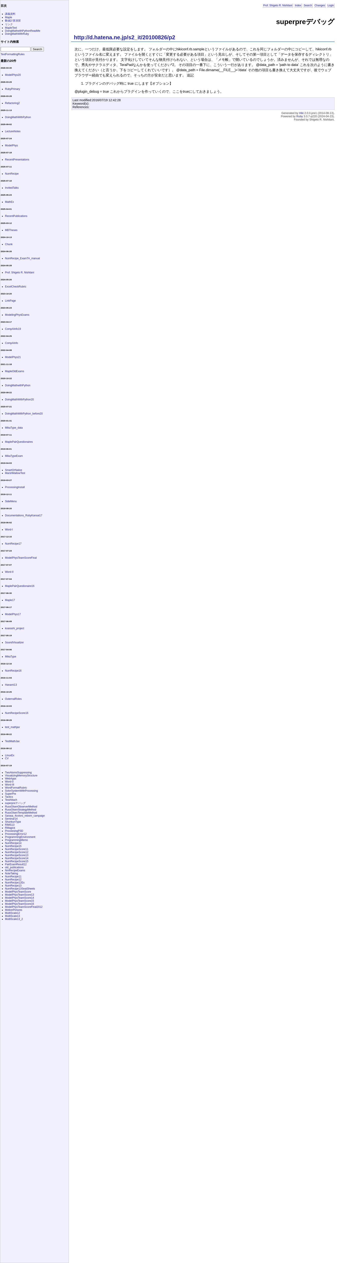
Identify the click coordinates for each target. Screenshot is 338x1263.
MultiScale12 (12, 913)
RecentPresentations (17, 159)
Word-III (9, 784)
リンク (9, 24)
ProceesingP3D (14, 830)
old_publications (14, 867)
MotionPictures (13, 909)
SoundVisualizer (14, 642)
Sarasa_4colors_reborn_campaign (25, 815)
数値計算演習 (13, 20)
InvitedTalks (12, 187)
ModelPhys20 (13, 74)
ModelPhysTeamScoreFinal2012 (24, 906)
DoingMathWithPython (18, 117)
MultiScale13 (12, 916)
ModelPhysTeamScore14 (19, 897)
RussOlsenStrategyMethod (20, 809)
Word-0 (9, 781)
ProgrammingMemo (16, 840)
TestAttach (11, 799)
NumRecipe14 (13, 843)
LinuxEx (9, 755)
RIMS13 (9, 824)
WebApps (10, 778)
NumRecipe (12, 173)
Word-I (9, 529)
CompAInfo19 (13, 328)
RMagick (10, 827)
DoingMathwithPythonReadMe (22, 30)
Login (331, 5)
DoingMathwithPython (17, 385)
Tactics (9, 796)
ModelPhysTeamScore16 (19, 903)
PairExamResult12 (16, 864)
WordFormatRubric (16, 787)
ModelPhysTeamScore (18, 891)
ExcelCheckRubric (15, 286)
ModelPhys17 (13, 614)
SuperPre (10, 793)
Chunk (9, 244)
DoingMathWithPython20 (19, 399)
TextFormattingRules (13, 54)
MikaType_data (14, 427)
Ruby (299, 116)
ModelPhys (11, 145)
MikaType (10, 656)
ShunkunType (13, 821)
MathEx (9, 201)
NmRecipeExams (15, 870)
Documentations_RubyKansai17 (23, 515)
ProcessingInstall (15, 487)
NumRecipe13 (13, 885)
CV (7, 758)
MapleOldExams (14, 371)
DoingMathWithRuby (17, 33)
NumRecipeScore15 (16, 861)
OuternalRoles (13, 698)
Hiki (301, 113)
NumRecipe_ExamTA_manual (22, 258)
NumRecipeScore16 (16, 713)
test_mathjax (12, 727)
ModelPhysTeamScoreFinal (21, 557)
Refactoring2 (12, 103)
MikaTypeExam (14, 455)
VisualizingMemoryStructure (21, 775)
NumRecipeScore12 (16, 852)
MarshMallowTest (15, 473)
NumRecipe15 (13, 846)
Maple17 (10, 600)
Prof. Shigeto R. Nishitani (277, 5)
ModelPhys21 (13, 357)
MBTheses (11, 230)
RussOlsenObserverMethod (21, 806)
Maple (8, 17)
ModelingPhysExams (17, 314)
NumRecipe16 (13, 670)
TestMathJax (12, 741)
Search (308, 5)
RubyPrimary (12, 89)
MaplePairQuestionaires (19, 441)
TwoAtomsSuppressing (18, 772)
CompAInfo (11, 343)
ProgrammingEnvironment (20, 837)
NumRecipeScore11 (16, 849)
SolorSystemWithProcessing (21, 790)
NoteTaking (11, 873)
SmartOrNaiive (13, 470)
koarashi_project (14, 628)
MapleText (11, 27)
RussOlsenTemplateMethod (21, 812)
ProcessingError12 (16, 833)
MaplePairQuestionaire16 (19, 586)
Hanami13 (11, 684)
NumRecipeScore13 (16, 855)
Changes (320, 5)
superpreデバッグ (15, 803)
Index (298, 5)
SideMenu (11, 501)
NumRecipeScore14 (16, 858)
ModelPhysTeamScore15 (19, 900)
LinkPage (10, 300)
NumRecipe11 (13, 876)
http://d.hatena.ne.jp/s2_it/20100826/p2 (124, 37)
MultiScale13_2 (14, 919)
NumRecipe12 (13, 879)
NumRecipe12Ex (15, 882)
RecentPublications (16, 216)
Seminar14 (11, 818)
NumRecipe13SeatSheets (20, 888)
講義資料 (10, 13)
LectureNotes (12, 131)
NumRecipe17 (13, 543)
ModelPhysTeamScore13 (19, 894)
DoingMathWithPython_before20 (24, 413)
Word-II (9, 571)
